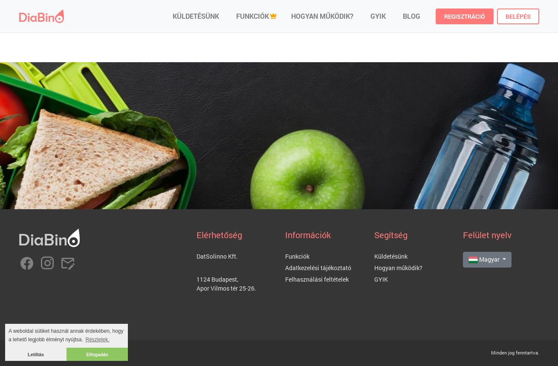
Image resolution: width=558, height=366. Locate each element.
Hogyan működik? (322, 16)
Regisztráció (464, 16)
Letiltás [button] (36, 354)
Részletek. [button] (98, 340)
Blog (411, 16)
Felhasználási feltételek (317, 279)
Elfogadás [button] (97, 354)
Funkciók (252, 16)
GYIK (378, 16)
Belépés (518, 16)
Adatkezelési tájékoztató (318, 268)
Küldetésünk (196, 16)
